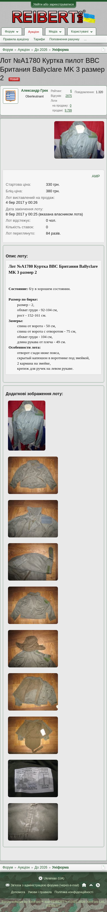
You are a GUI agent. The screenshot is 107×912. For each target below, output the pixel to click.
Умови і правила (40, 892)
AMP (96, 176)
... (85, 39)
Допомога (18, 892)
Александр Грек (34, 91)
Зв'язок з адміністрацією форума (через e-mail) (45, 885)
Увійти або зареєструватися (53, 4)
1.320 (99, 92)
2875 (69, 95)
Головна (84, 885)
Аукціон (33, 31)
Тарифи (39, 39)
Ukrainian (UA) (54, 878)
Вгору (91, 885)
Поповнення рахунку (64, 39)
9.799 (68, 110)
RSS (98, 885)
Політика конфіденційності (73, 892)
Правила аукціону (16, 39)
